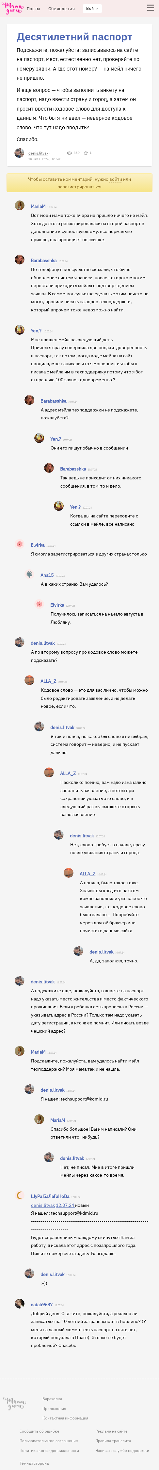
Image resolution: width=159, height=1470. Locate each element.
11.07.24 (61, 982)
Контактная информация (65, 1417)
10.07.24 (51, 207)
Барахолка (52, 1398)
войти (115, 179)
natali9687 (42, 1304)
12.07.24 (70, 605)
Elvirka (37, 544)
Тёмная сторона (34, 1463)
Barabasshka (43, 260)
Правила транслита (113, 1440)
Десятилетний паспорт (75, 36)
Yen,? (36, 330)
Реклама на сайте (111, 1431)
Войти (92, 8)
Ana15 (47, 575)
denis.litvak (38, 153)
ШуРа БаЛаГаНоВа (50, 1196)
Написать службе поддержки (122, 1450)
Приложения (54, 1408)
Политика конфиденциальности (49, 1450)
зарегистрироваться (79, 186)
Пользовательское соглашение (49, 1440)
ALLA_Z (48, 681)
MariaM (38, 206)
